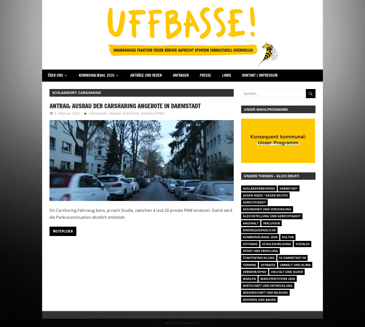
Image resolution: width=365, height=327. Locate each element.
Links (226, 75)
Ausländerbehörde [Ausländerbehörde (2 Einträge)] (259, 188)
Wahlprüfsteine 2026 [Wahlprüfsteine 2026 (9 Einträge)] (277, 279)
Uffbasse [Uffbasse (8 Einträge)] (268, 265)
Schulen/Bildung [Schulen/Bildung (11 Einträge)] (276, 244)
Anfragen (181, 75)
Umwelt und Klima (124, 113)
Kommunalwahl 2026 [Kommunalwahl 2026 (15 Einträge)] (260, 237)
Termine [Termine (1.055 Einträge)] (249, 265)
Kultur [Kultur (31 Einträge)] (288, 237)
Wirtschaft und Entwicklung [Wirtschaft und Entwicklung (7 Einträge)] (268, 286)
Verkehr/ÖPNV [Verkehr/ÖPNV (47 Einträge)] (254, 272)
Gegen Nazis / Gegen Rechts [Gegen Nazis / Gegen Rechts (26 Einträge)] (265, 195)
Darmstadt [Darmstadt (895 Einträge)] (289, 188)
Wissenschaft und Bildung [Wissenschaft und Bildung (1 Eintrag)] (265, 293)
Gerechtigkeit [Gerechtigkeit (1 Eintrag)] (254, 202)
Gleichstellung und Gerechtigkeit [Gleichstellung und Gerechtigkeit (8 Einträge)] (272, 216)
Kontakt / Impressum (260, 75)
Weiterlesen (63, 231)
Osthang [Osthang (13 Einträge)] (250, 244)
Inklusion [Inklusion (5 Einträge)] (271, 223)
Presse (205, 75)
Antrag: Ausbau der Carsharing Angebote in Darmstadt (125, 106)
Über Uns (55, 75)
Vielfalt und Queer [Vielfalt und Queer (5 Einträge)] (287, 272)
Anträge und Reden (146, 75)
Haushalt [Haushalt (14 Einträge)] (251, 223)
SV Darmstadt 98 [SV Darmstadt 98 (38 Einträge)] (292, 258)
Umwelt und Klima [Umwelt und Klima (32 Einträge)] (295, 265)
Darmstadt (98, 113)
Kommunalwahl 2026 (97, 75)
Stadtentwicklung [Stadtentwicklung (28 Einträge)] (259, 258)
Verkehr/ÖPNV (153, 113)
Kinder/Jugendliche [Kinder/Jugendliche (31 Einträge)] (259, 230)
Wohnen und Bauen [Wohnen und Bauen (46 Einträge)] (259, 300)
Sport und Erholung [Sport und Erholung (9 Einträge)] (260, 251)
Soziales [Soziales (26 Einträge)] (303, 244)
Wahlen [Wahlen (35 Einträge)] (249, 279)
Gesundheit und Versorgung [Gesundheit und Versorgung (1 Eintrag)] (267, 209)
